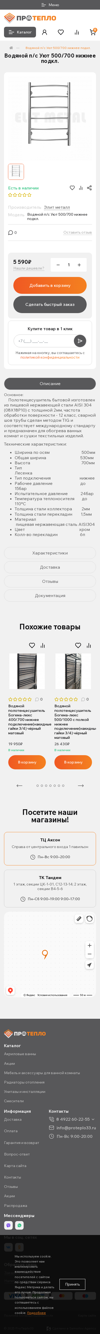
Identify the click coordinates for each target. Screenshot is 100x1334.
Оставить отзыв (77, 232)
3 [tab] (42, 786)
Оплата (11, 1130)
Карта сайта (15, 1165)
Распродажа (15, 1205)
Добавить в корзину (50, 285)
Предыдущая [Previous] (19, 785)
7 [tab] (59, 786)
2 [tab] (38, 786)
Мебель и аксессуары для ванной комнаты (42, 1072)
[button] (44, 32)
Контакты (12, 1177)
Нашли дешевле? (28, 268)
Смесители (14, 1101)
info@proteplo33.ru (76, 1127)
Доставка (13, 1119)
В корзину (27, 762)
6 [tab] (55, 786)
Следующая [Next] (80, 785)
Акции (9, 1063)
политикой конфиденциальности (50, 357)
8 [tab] (63, 786)
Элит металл (57, 207)
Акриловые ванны (20, 1053)
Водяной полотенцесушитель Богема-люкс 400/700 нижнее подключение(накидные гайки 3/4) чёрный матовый (27, 719)
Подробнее (36, 1313)
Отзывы (11, 1186)
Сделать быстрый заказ (50, 304)
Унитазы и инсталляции (24, 1091)
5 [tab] (50, 786)
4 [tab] (46, 786)
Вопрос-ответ (17, 1154)
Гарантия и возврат (21, 1142)
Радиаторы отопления (24, 1082)
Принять (72, 1284)
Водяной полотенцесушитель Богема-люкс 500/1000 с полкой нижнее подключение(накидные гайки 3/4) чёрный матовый (73, 722)
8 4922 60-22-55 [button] (73, 1119)
